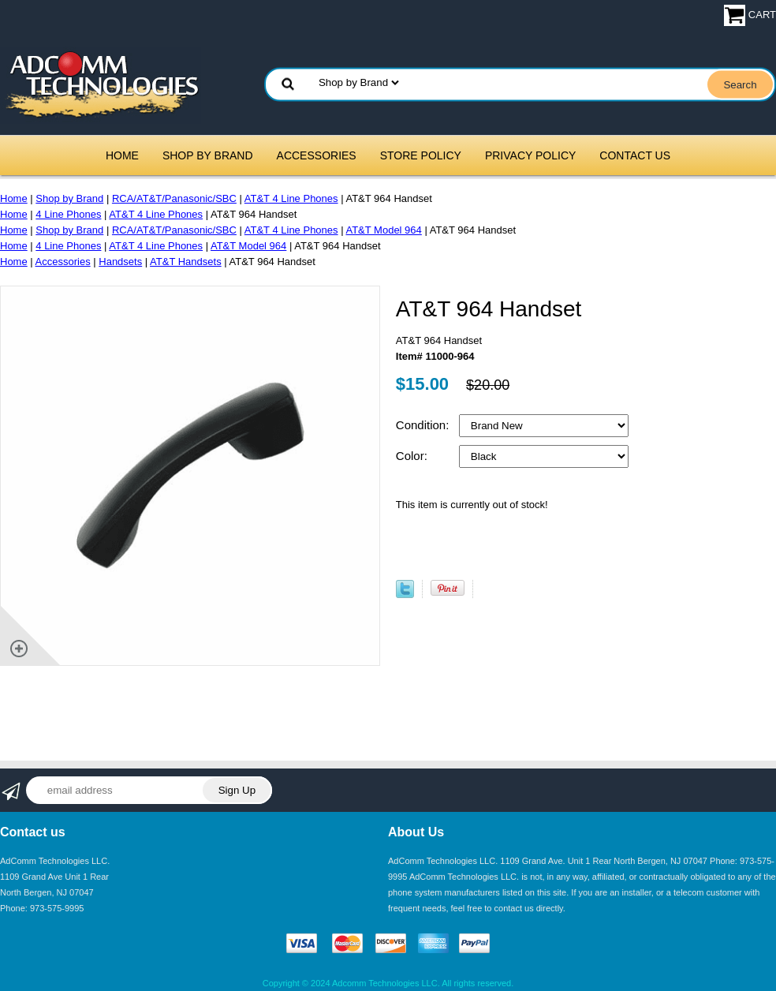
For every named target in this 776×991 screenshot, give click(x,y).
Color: (413, 455)
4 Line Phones (68, 214)
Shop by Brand (207, 155)
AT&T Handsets (186, 261)
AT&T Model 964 (383, 230)
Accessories (316, 155)
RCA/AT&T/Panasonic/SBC (174, 198)
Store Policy (420, 155)
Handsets (120, 261)
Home (122, 155)
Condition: (424, 425)
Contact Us (634, 155)
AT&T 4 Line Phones (291, 198)
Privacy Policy (530, 155)
